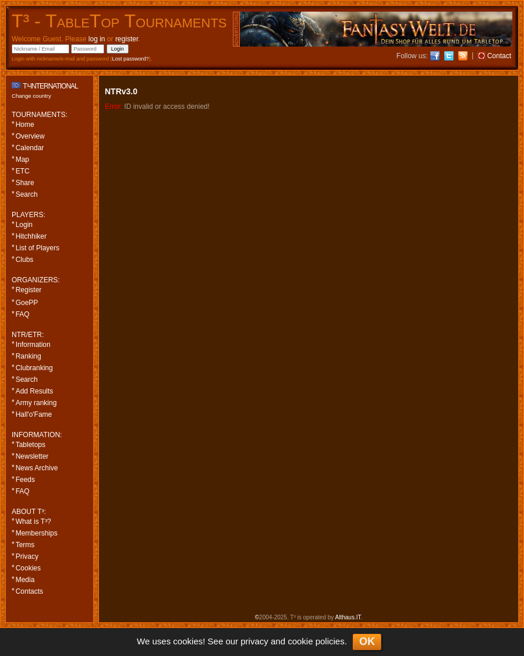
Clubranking (34, 368)
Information (33, 345)
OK (367, 641)
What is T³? (33, 521)
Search (27, 194)
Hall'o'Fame (34, 414)
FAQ (23, 314)
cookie (300, 641)
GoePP (27, 303)
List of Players (37, 248)
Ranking (28, 356)
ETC (23, 171)
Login (24, 225)
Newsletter (32, 456)
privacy (254, 641)
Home (25, 124)
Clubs (25, 260)
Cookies (28, 568)
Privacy (27, 556)
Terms (25, 545)
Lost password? (130, 59)
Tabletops (30, 445)
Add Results (35, 391)
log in (96, 39)
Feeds (25, 480)
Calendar (30, 148)
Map (22, 159)
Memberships (37, 533)
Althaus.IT (348, 617)
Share (25, 183)
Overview (30, 136)
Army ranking (36, 403)
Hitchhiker (31, 236)
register (126, 39)
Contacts (29, 591)
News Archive (37, 468)
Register (29, 290)
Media (25, 580)
